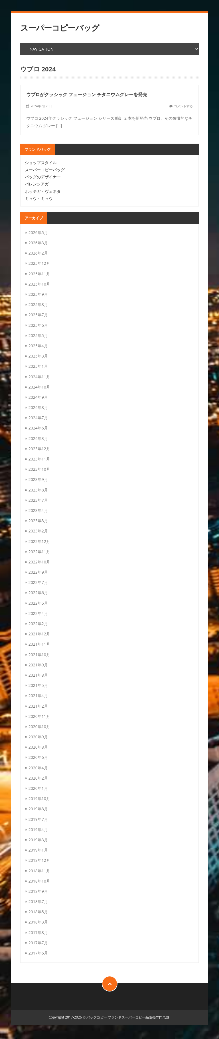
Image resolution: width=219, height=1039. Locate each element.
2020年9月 (38, 737)
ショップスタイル (41, 162)
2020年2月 (38, 778)
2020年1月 (38, 788)
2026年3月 (38, 242)
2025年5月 (38, 335)
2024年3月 (38, 438)
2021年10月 (39, 654)
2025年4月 (38, 345)
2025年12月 (39, 263)
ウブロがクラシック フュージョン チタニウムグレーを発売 (86, 94)
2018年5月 (38, 911)
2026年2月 (38, 253)
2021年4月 (38, 695)
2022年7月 (38, 582)
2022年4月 (38, 613)
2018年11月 (39, 870)
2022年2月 (38, 623)
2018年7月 (38, 901)
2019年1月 (38, 850)
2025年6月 (38, 325)
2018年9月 (38, 891)
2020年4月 (38, 768)
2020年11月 (39, 716)
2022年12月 (39, 541)
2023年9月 (38, 479)
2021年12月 (39, 634)
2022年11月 (39, 551)
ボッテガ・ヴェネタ (43, 191)
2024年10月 (39, 387)
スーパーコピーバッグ (59, 27)
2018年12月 (39, 860)
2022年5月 (38, 603)
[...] (59, 125)
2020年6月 (38, 757)
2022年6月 (38, 592)
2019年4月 (38, 829)
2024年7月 (38, 417)
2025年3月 (38, 356)
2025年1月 (38, 366)
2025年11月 (39, 273)
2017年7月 (38, 942)
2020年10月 (39, 726)
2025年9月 (38, 294)
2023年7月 (38, 500)
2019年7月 (38, 819)
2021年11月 (39, 644)
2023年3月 (38, 520)
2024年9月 (38, 397)
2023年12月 (39, 448)
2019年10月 (39, 798)
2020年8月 (38, 747)
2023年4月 (38, 510)
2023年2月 (38, 531)
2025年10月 (39, 284)
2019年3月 (38, 839)
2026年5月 (38, 232)
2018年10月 (39, 881)
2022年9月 (38, 572)
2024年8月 (38, 407)
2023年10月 (39, 469)
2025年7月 (38, 314)
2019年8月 (38, 808)
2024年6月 (38, 428)
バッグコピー (96, 1017)
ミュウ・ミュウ (39, 198)
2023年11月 (39, 459)
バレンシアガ (37, 184)
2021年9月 (38, 665)
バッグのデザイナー (43, 176)
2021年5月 (38, 685)
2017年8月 (38, 932)
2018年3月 (38, 922)
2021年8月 (38, 675)
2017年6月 (38, 953)
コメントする (183, 106)
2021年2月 (38, 706)
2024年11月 (39, 376)
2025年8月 (38, 304)
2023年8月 (38, 490)
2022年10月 (39, 562)
